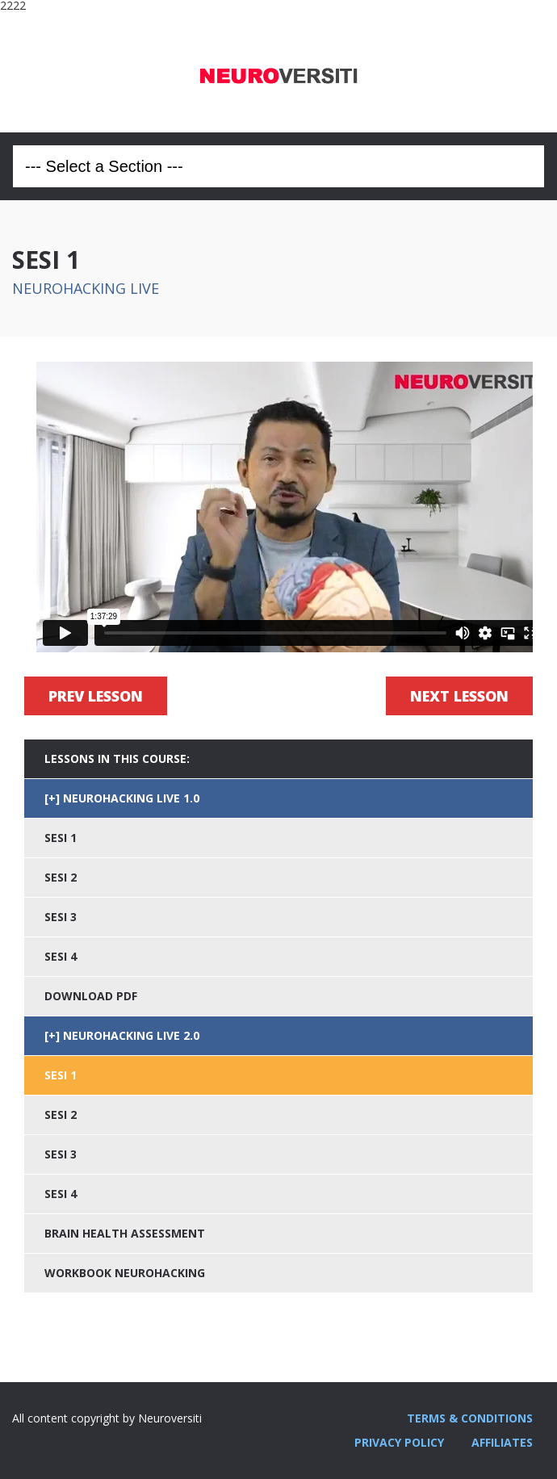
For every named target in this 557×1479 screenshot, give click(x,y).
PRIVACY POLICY (399, 1442)
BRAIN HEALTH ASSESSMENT (124, 1233)
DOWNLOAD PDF (90, 995)
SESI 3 (60, 916)
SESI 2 (60, 877)
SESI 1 (60, 837)
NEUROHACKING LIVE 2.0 (131, 1035)
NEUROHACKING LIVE (85, 288)
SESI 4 (60, 956)
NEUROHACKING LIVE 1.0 (131, 798)
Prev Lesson (95, 696)
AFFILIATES (502, 1442)
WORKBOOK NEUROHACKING (124, 1272)
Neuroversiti (278, 71)
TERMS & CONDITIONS (470, 1418)
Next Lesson (459, 696)
